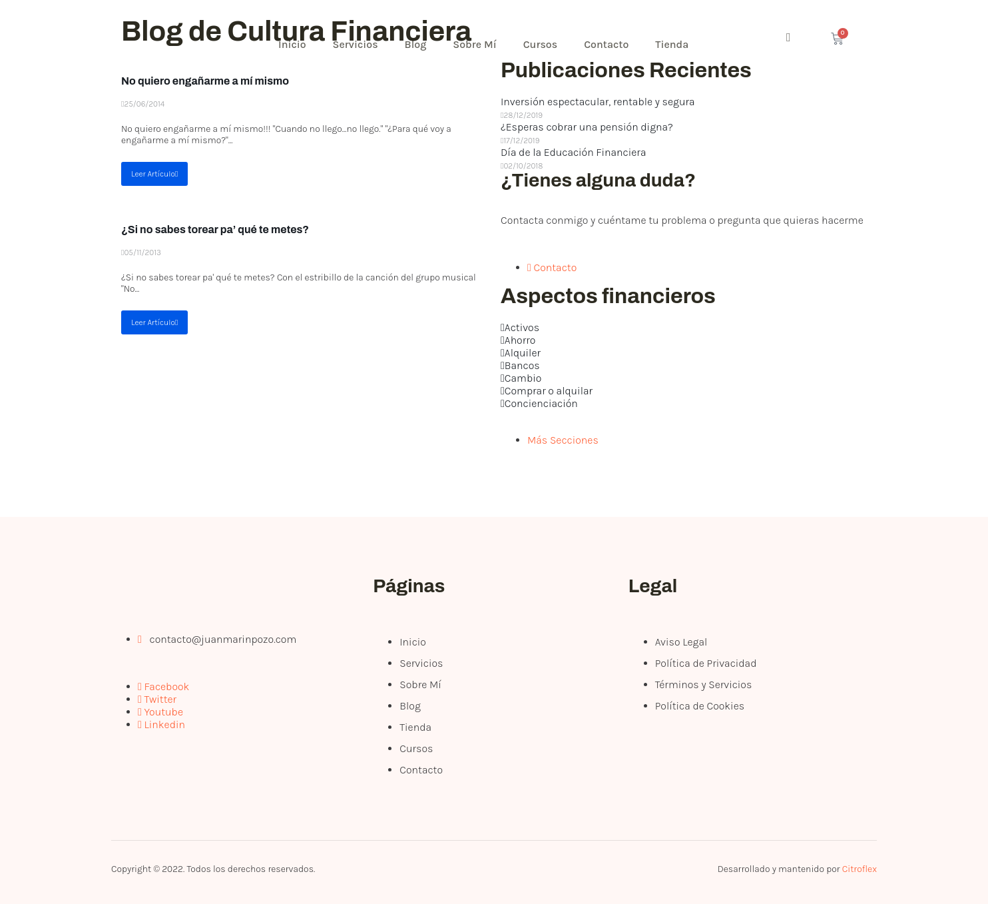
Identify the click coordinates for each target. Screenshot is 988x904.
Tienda (671, 44)
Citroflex (859, 869)
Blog (416, 44)
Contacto (606, 44)
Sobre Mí (474, 44)
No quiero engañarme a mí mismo (205, 81)
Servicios (355, 44)
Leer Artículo (154, 174)
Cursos (540, 44)
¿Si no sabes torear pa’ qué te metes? (215, 229)
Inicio (292, 44)
